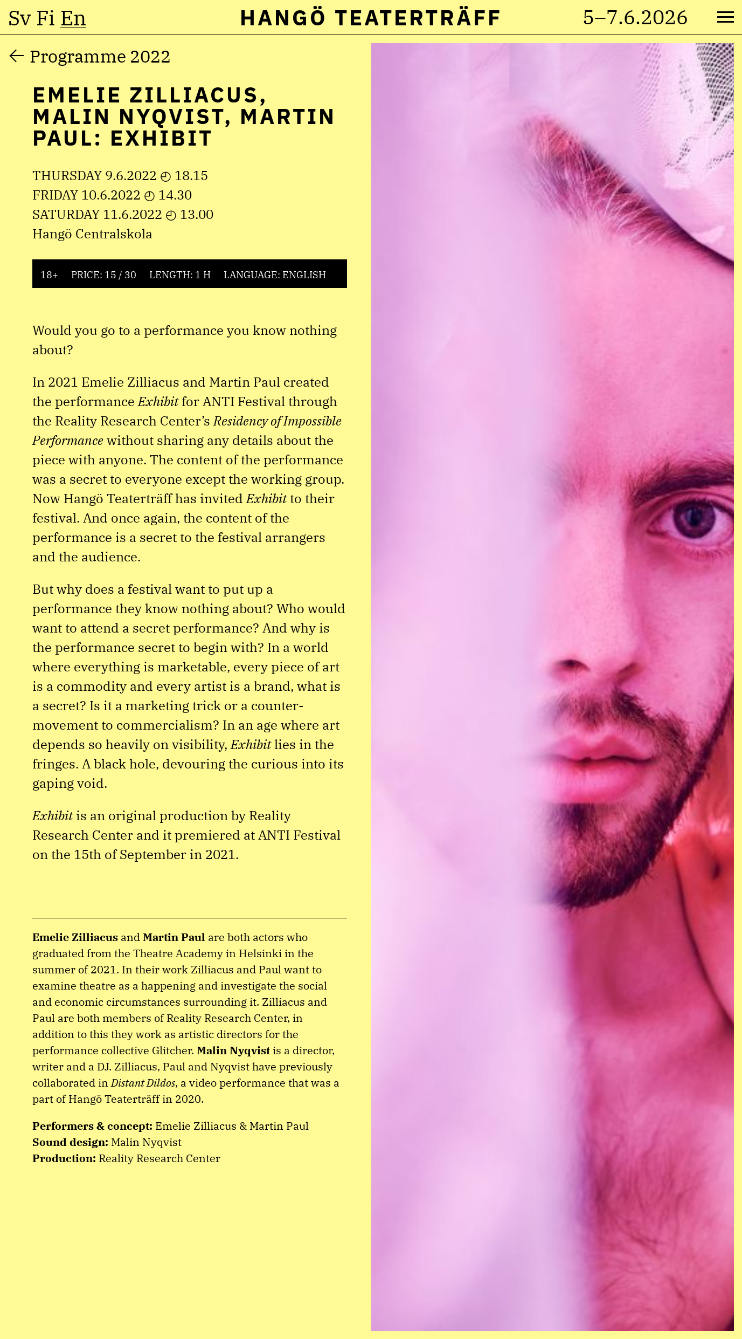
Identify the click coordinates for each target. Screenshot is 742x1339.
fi (45, 18)
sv (19, 18)
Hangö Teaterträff (371, 17)
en (73, 18)
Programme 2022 (100, 56)
